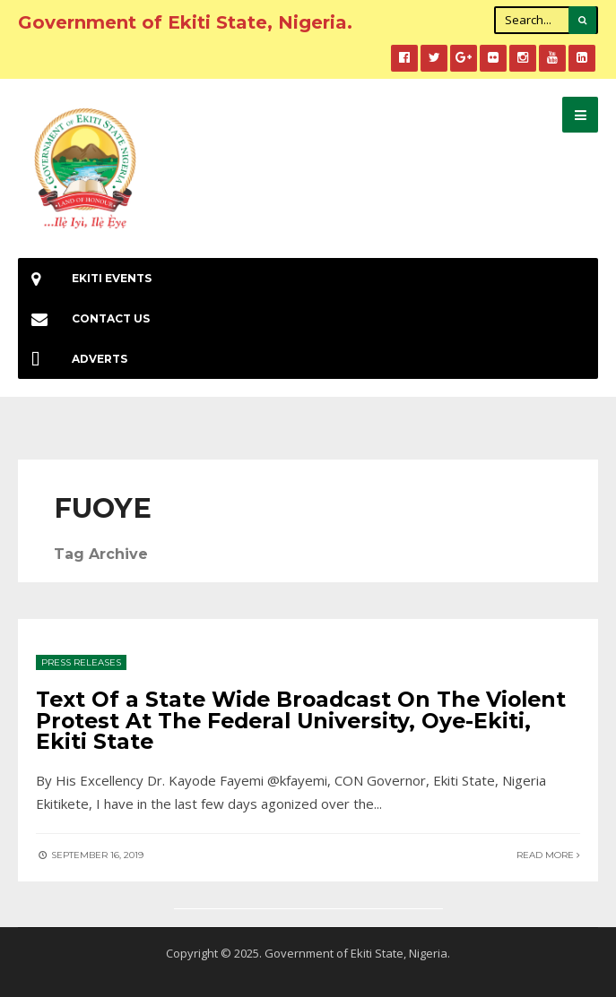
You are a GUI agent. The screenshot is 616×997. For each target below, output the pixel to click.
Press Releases (81, 662)
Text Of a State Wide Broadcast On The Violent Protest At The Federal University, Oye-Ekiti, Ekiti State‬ (301, 720)
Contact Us (84, 318)
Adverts (72, 359)
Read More (548, 855)
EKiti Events (85, 278)
